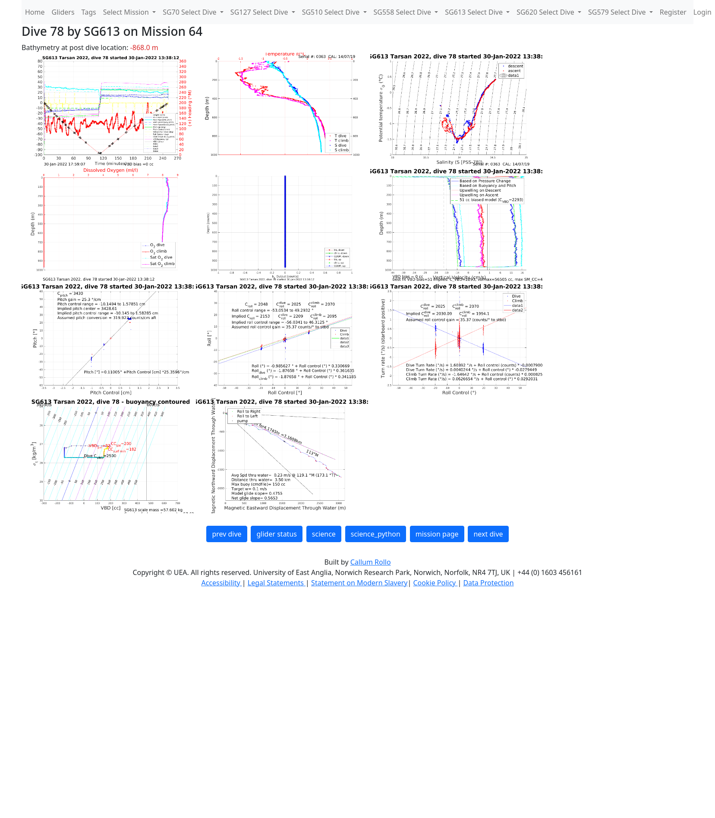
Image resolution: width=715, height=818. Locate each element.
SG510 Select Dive (332, 12)
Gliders (63, 12)
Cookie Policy (435, 582)
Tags (89, 12)
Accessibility (221, 582)
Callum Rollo (370, 562)
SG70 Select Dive (190, 12)
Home (35, 12)
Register (673, 12)
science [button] (324, 534)
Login (702, 12)
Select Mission (127, 12)
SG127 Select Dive (260, 12)
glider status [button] (276, 534)
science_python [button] (375, 534)
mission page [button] (437, 534)
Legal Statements (277, 582)
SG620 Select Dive (546, 12)
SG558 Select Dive (403, 12)
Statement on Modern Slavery (359, 582)
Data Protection (488, 582)
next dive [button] (488, 534)
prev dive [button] (226, 534)
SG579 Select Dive (618, 12)
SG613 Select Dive (474, 12)
